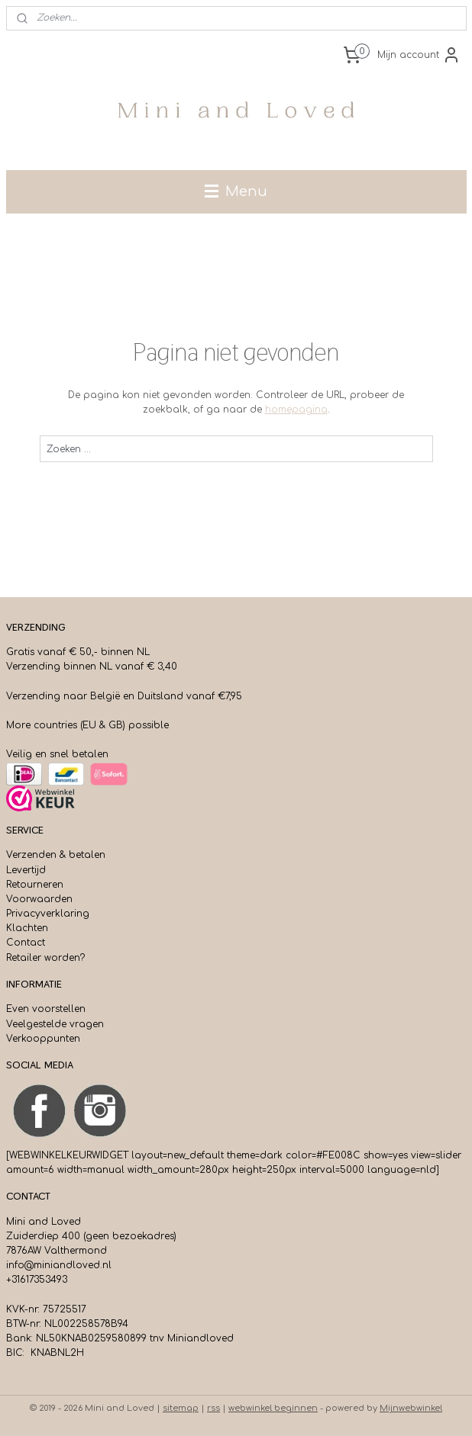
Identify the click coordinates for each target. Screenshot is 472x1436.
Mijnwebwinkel (411, 1408)
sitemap (181, 1408)
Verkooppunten (43, 1038)
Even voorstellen (46, 1009)
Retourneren (34, 884)
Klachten (27, 928)
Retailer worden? (45, 958)
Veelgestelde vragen (55, 1024)
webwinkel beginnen (273, 1408)
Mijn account (419, 55)
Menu (236, 191)
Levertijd (26, 870)
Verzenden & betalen (55, 855)
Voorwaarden (39, 899)
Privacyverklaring (47, 913)
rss (213, 1408)
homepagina (296, 409)
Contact (25, 942)
